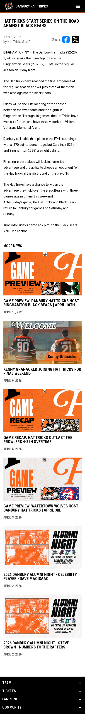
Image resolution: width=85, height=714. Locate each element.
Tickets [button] (9, 691)
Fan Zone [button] (10, 699)
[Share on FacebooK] (66, 39)
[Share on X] (75, 39)
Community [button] (12, 707)
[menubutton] (77, 6)
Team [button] (6, 683)
